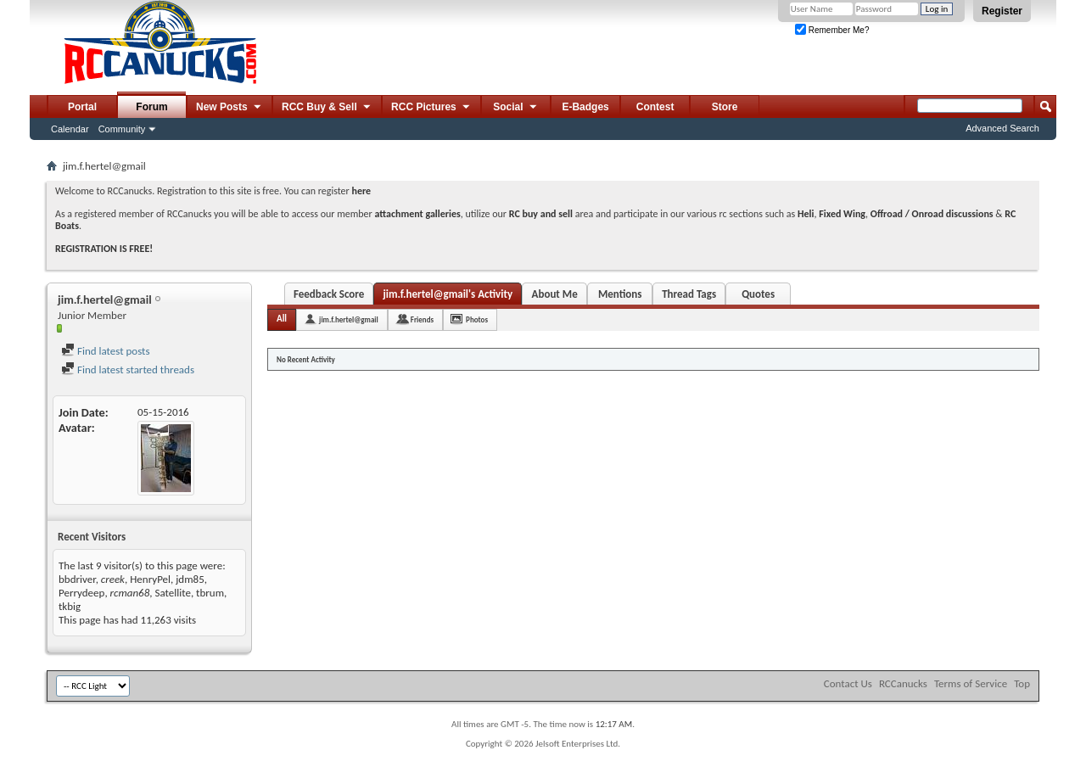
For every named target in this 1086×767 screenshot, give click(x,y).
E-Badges (585, 107)
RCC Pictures (431, 108)
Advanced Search (1002, 128)
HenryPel (150, 579)
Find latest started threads (127, 369)
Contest (655, 107)
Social (516, 108)
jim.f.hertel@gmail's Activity (447, 294)
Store (725, 107)
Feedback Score (329, 294)
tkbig (70, 606)
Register (1002, 11)
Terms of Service (970, 683)
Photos (477, 319)
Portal (82, 107)
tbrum (210, 592)
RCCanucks (903, 683)
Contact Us (848, 683)
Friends (422, 319)
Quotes (758, 294)
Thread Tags (689, 294)
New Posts (229, 108)
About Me (555, 294)
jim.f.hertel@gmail (348, 319)
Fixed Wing (842, 214)
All (282, 318)
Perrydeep (81, 592)
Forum (151, 107)
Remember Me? (832, 30)
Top (1022, 683)
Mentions (620, 294)
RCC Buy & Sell (327, 108)
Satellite (173, 592)
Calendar (70, 129)
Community (122, 129)
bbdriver (77, 579)
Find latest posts (105, 350)
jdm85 (190, 579)
